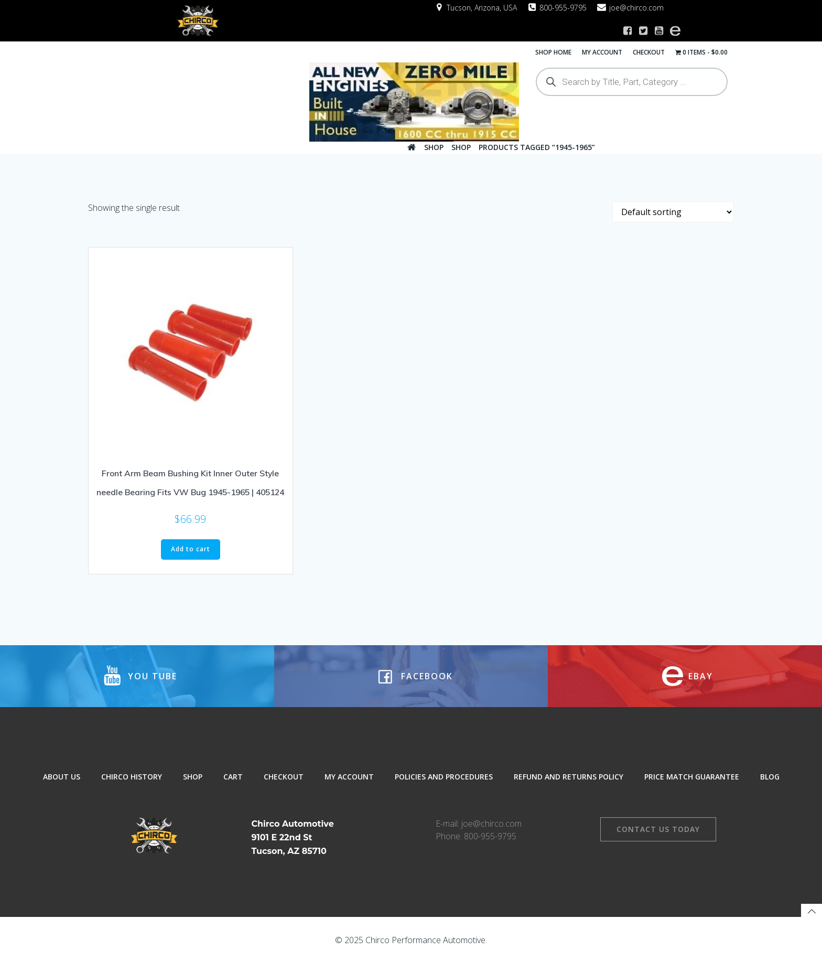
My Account (603, 51)
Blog (770, 780)
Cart (233, 780)
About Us (61, 780)
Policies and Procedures (444, 780)
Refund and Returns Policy (568, 780)
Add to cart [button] (190, 547)
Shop (434, 146)
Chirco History (131, 780)
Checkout (650, 51)
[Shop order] (673, 209)
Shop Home (554, 51)
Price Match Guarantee (691, 780)
